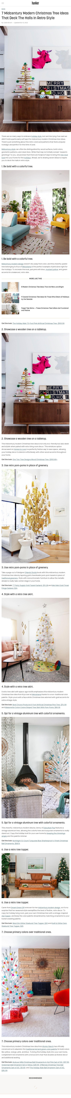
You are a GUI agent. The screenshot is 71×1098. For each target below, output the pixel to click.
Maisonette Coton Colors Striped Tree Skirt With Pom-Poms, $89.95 (32, 707)
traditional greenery (10, 578)
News (3, 9)
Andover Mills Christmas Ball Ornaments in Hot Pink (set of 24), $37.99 (41, 1062)
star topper (6, 916)
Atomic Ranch (48, 1046)
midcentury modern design (49, 908)
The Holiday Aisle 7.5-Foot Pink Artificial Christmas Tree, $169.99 (38, 323)
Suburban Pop (49, 828)
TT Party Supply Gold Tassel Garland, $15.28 (30, 585)
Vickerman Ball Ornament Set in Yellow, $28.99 (20, 1065)
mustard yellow (52, 269)
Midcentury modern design (13, 264)
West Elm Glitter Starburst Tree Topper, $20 (30, 923)
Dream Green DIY (17, 908)
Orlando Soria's (31, 572)
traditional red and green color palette (41, 1049)
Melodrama (26, 267)
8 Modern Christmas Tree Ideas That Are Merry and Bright (42, 287)
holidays (27, 158)
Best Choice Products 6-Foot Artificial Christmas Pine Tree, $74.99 (39, 705)
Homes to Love (20, 449)
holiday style (36, 136)
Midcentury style (8, 149)
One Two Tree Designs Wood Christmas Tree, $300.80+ (35, 460)
